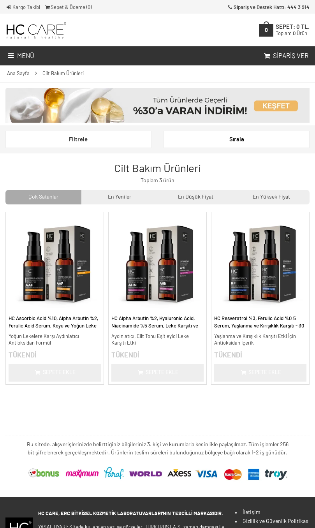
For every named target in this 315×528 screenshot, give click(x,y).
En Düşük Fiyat (195, 197)
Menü (20, 56)
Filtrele (78, 140)
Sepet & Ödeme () (68, 7)
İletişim (251, 512)
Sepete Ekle (55, 372)
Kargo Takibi (22, 7)
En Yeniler (119, 197)
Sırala (236, 140)
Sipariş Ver (285, 56)
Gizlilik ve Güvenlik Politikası (276, 521)
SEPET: (293, 30)
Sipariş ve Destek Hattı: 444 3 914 (268, 7)
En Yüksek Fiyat (271, 197)
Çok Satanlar (43, 197)
